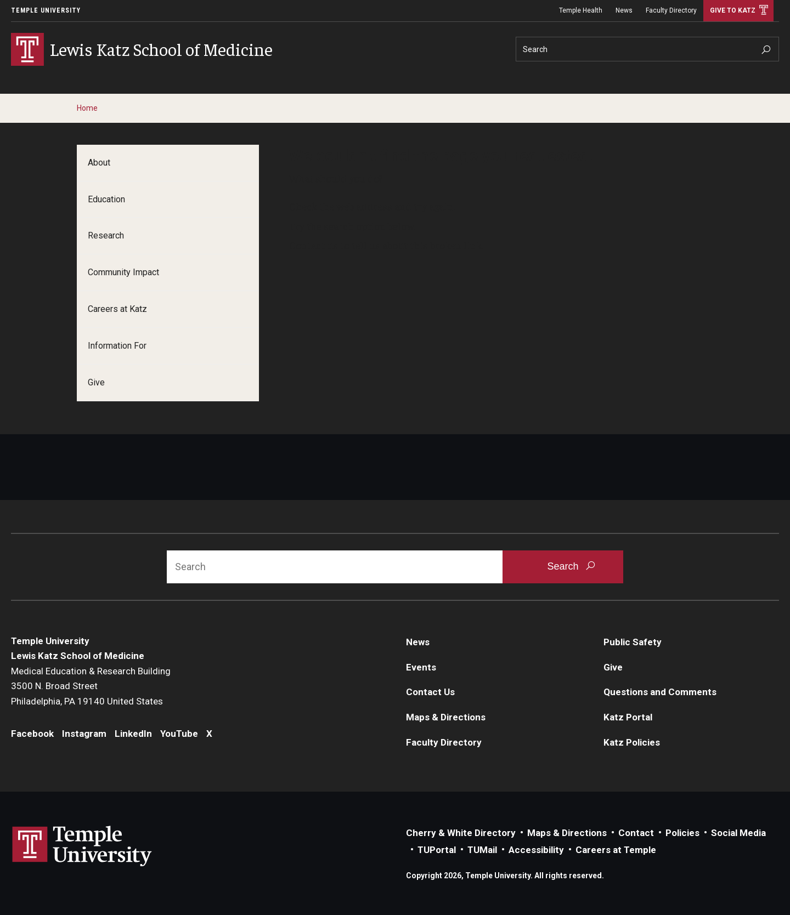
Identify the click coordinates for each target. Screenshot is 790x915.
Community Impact (123, 272)
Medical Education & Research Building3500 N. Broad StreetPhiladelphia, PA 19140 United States (91, 686)
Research (106, 235)
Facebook (32, 733)
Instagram (84, 733)
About (99, 162)
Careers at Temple (615, 849)
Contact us (313, 245)
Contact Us (430, 691)
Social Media (738, 832)
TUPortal (436, 849)
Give (96, 382)
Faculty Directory (671, 10)
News (624, 10)
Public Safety (632, 641)
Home (87, 108)
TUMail (482, 849)
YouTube (179, 733)
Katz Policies (631, 742)
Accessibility (536, 849)
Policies (682, 832)
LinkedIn (133, 733)
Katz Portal (627, 717)
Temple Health (580, 10)
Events (421, 667)
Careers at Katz (117, 309)
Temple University (46, 10)
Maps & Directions (446, 717)
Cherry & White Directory (461, 832)
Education (106, 199)
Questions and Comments (659, 691)
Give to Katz (732, 10)
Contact (636, 832)
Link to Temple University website (82, 846)
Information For (117, 345)
